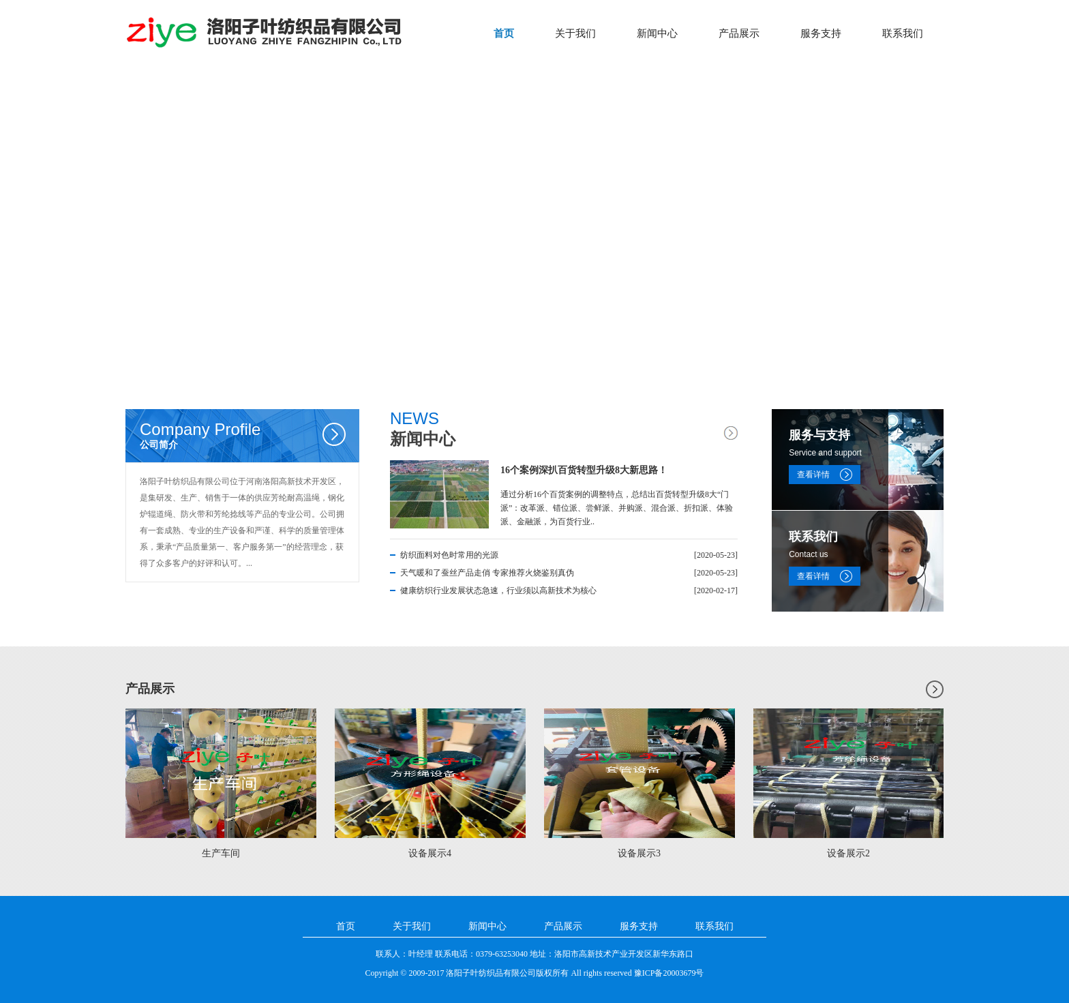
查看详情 (813, 474)
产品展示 (739, 33)
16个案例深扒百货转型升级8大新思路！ (583, 470)
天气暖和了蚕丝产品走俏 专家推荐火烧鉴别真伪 (487, 573)
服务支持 (820, 33)
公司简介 (249, 435)
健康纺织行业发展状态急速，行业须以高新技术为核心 (498, 590)
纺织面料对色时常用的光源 (449, 555)
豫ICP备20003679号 (669, 973)
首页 (504, 33)
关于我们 (575, 33)
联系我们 (902, 33)
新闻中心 (657, 33)
